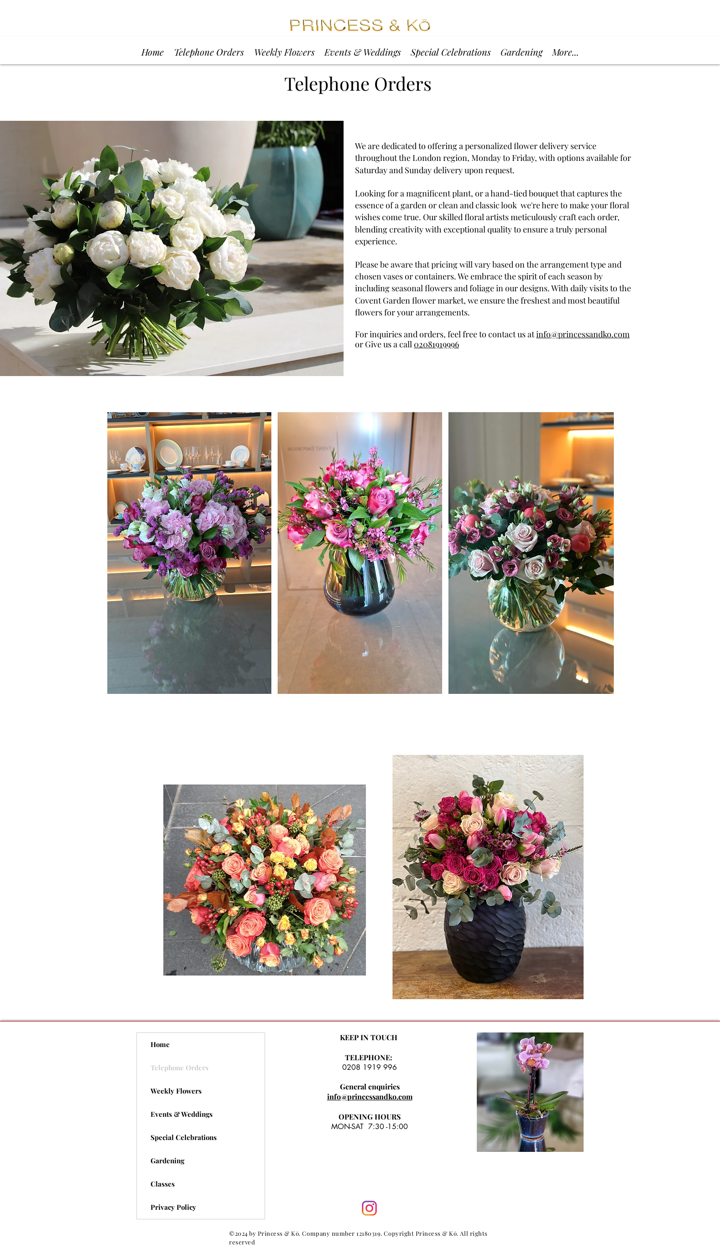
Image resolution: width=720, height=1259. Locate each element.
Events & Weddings (182, 1114)
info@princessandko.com (583, 334)
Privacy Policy (173, 1207)
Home (160, 1044)
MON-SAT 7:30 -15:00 (369, 1126)
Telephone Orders (180, 1067)
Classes (163, 1183)
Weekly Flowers (176, 1090)
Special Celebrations (184, 1137)
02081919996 (436, 344)
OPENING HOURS (370, 1116)
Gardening (167, 1160)
